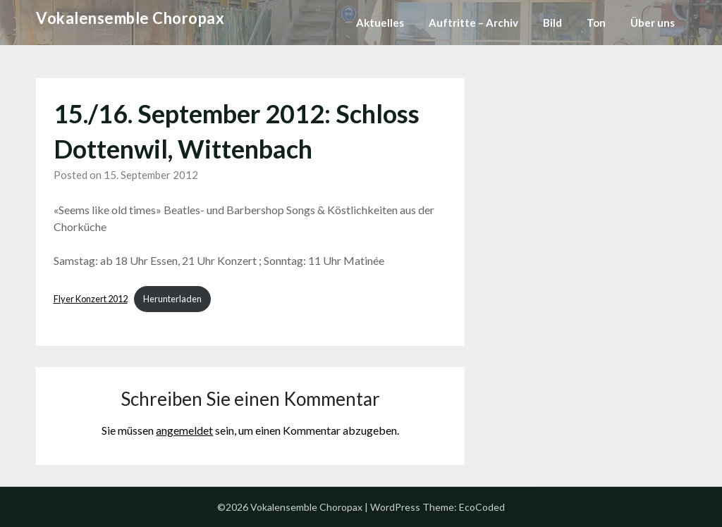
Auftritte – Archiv (473, 22)
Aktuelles (380, 22)
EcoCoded (482, 507)
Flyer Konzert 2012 (91, 298)
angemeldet (184, 430)
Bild (552, 22)
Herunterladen (172, 298)
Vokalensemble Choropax (130, 17)
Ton (596, 22)
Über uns (652, 22)
